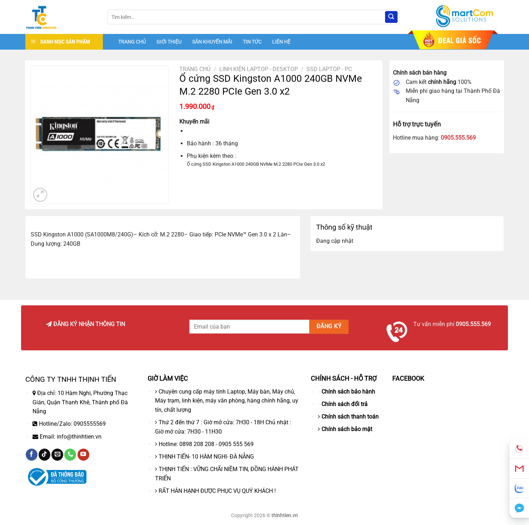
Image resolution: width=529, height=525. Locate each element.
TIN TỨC (252, 42)
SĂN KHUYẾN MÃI (212, 42)
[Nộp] (391, 17)
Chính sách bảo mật (346, 429)
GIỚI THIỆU (168, 42)
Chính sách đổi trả (344, 404)
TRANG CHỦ (132, 42)
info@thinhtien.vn (79, 436)
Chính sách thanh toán (350, 416)
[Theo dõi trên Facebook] (32, 455)
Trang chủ (194, 69)
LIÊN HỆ (281, 42)
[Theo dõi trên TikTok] (44, 455)
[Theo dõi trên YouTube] (83, 455)
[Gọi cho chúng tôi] (70, 455)
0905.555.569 (458, 137)
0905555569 (90, 423)
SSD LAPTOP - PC (329, 69)
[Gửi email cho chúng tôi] (57, 455)
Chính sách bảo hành (348, 391)
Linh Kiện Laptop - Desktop (258, 69)
